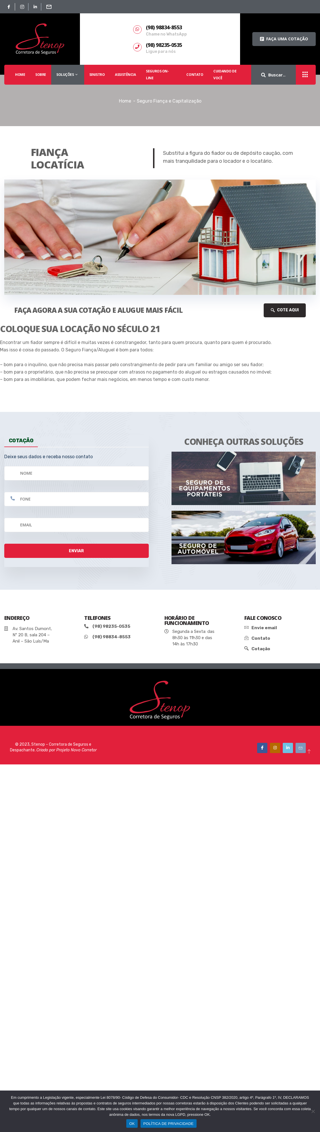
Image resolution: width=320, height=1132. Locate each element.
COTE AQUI (285, 310)
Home (125, 101)
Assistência (125, 74)
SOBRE (40, 74)
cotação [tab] (21, 440)
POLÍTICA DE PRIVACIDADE (168, 1123)
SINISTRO (97, 74)
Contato (194, 74)
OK (132, 1123)
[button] (284, 39)
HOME (20, 74)
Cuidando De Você (224, 74)
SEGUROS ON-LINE (157, 74)
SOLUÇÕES (67, 74)
